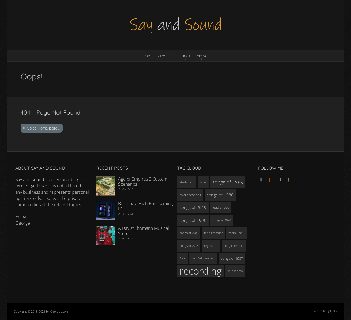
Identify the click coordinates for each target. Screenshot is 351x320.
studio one (187, 182)
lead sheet (220, 207)
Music (186, 56)
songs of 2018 (189, 246)
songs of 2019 (193, 207)
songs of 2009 (189, 233)
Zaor (183, 258)
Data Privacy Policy (325, 310)
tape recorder (213, 233)
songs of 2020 (221, 220)
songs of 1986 (220, 195)
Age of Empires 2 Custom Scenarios (142, 181)
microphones (190, 194)
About (202, 56)
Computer (167, 56)
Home (147, 56)
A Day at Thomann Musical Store (143, 230)
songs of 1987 (232, 258)
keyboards (211, 246)
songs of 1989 (227, 182)
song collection (234, 246)
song (203, 182)
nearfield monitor (203, 258)
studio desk (235, 271)
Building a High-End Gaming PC (145, 206)
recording (201, 271)
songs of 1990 (193, 220)
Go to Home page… (43, 128)
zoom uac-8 (236, 233)
